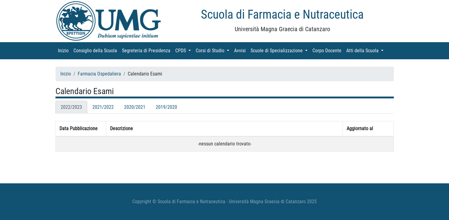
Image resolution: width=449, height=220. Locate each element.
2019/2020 (166, 107)
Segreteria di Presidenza (147, 50)
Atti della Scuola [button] (366, 50)
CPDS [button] (184, 50)
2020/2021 (134, 107)
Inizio (64, 50)
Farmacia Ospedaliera (99, 74)
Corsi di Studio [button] (214, 50)
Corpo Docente (328, 50)
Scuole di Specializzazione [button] (280, 50)
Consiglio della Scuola (96, 50)
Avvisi (241, 50)
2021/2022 (103, 107)
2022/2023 (71, 107)
